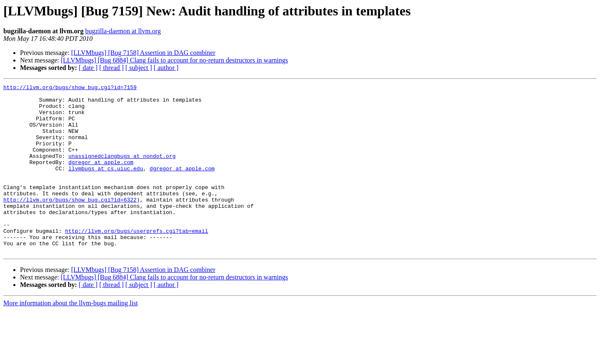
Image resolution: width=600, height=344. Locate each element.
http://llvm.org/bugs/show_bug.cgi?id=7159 (70, 88)
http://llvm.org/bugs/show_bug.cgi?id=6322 (70, 223)
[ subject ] (138, 67)
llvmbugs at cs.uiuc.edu (105, 185)
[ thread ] (111, 67)
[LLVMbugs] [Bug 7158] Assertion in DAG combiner (143, 52)
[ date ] (88, 67)
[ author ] (166, 67)
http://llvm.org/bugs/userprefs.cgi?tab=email (136, 260)
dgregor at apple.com (100, 178)
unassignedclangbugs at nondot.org (121, 170)
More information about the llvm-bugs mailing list (70, 336)
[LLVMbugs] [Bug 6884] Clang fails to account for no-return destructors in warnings (174, 60)
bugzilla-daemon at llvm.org (122, 31)
